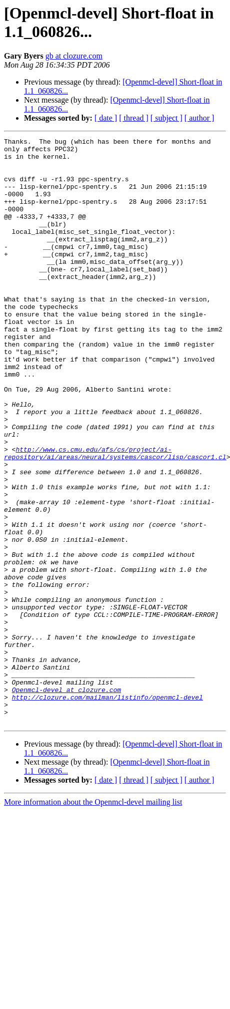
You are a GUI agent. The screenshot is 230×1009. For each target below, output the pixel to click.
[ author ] (199, 118)
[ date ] (105, 118)
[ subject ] (166, 118)
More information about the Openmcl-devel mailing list (93, 919)
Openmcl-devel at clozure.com (66, 800)
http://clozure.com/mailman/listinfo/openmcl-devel (107, 809)
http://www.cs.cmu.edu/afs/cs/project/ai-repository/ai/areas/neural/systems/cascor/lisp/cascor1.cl (115, 517)
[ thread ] (133, 118)
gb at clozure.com (74, 56)
